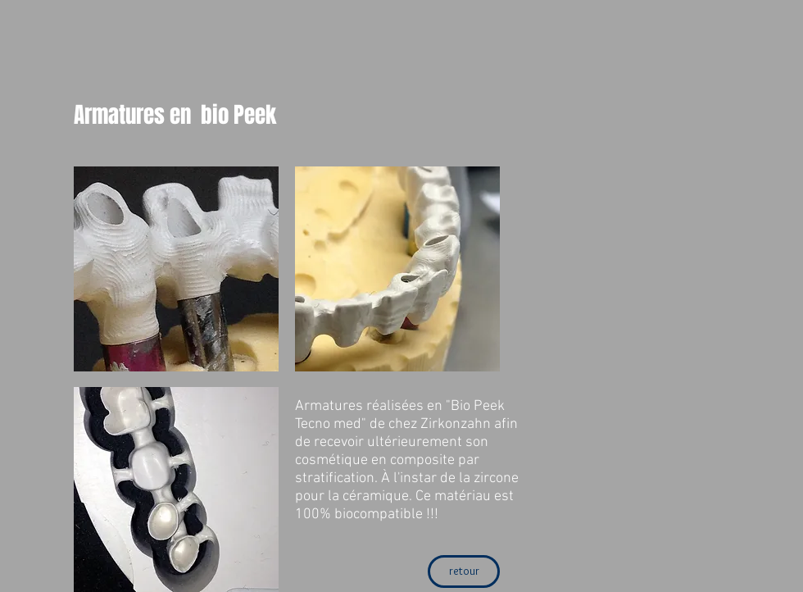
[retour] (464, 571)
